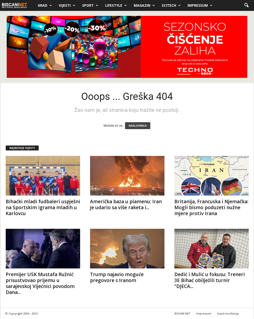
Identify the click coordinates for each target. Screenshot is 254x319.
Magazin (144, 5)
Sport (90, 5)
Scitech (171, 5)
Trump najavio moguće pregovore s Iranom (117, 277)
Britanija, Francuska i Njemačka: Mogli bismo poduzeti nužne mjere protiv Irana (211, 207)
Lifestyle (116, 5)
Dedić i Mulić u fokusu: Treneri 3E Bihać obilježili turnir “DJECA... (209, 280)
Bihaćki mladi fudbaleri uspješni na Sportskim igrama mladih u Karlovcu (43, 207)
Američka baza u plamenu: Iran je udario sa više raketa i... (126, 204)
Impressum (200, 5)
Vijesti (67, 5)
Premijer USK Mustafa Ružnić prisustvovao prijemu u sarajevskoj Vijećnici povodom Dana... (40, 283)
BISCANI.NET (182, 313)
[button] (246, 5)
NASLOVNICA (138, 125)
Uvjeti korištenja (228, 313)
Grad (45, 5)
